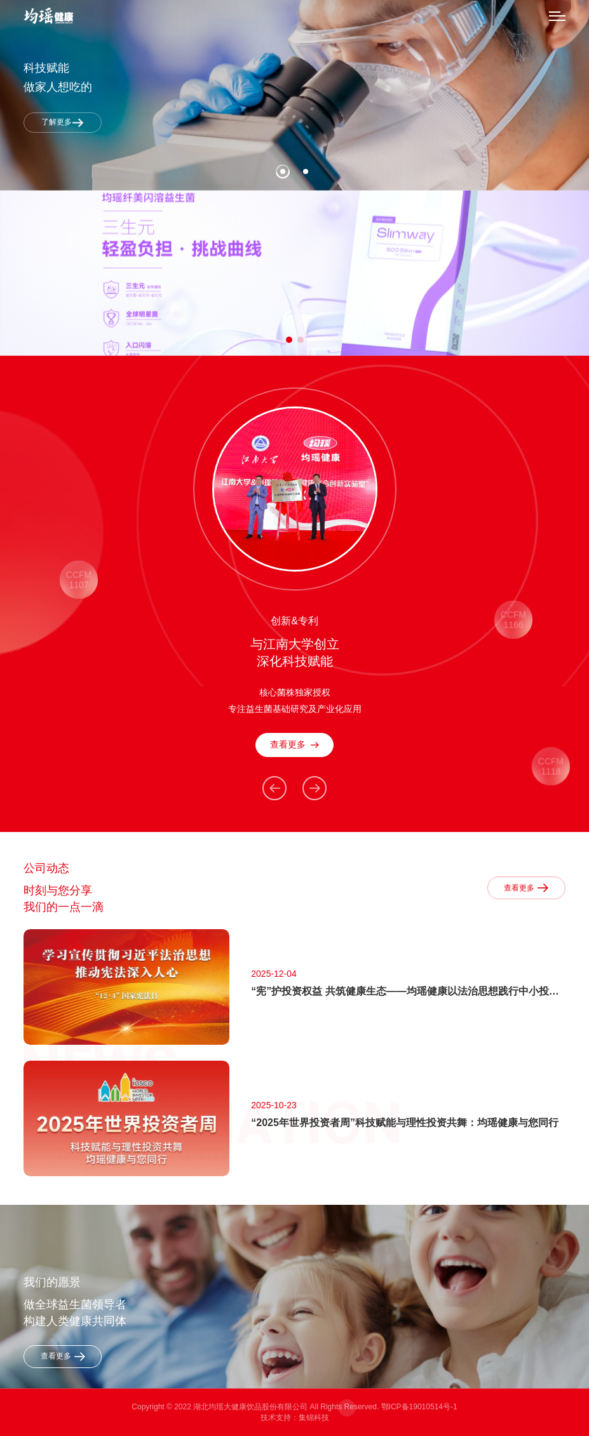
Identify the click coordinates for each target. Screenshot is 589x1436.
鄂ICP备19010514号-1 (419, 1406)
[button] (289, 340)
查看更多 (294, 744)
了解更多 (62, 122)
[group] (294, 273)
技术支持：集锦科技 (295, 1417)
